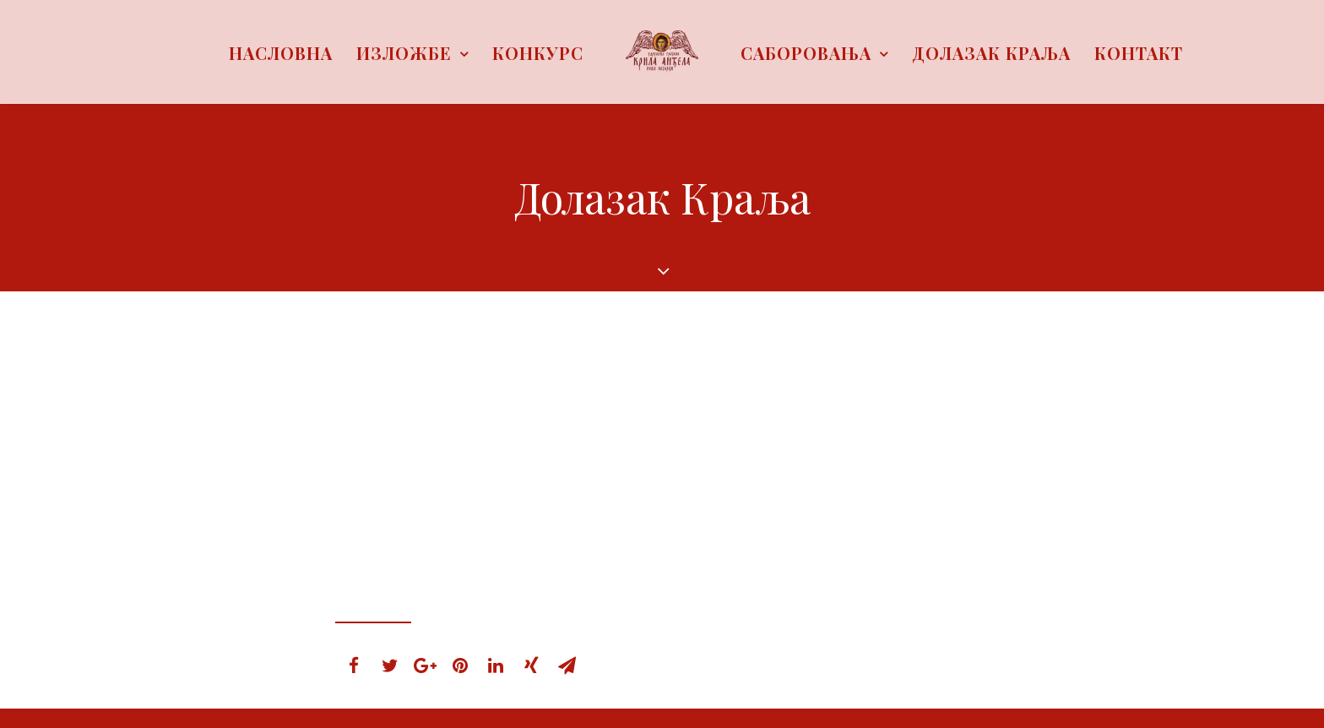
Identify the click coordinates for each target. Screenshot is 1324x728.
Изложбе (412, 52)
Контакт (1138, 52)
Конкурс (537, 52)
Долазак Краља (991, 52)
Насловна (281, 52)
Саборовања (814, 52)
